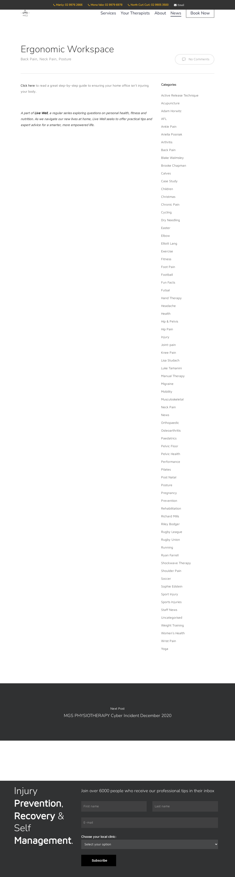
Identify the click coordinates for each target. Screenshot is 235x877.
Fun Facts (168, 282)
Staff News (169, 610)
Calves (166, 173)
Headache (168, 306)
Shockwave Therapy (176, 563)
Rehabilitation (171, 508)
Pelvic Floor (169, 446)
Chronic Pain (170, 204)
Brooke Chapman (173, 165)
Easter (165, 228)
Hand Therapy (171, 298)
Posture (65, 59)
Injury (165, 337)
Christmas (168, 197)
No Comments (194, 59)
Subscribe (99, 860)
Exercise (167, 251)
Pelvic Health (170, 454)
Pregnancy (169, 493)
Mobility (166, 391)
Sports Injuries (171, 602)
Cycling (166, 212)
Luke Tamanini (171, 368)
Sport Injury (169, 594)
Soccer (166, 578)
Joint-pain (168, 345)
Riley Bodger (170, 524)
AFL (164, 119)
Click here (28, 85)
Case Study (169, 181)
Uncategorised (171, 617)
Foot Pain (168, 267)
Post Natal (168, 477)
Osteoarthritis (171, 430)
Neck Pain (47, 59)
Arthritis (166, 142)
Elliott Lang (169, 243)
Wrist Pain (168, 641)
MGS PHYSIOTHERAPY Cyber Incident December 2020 (117, 712)
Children (167, 189)
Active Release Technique (180, 95)
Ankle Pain (168, 126)
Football (167, 274)
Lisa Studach (170, 360)
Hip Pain (167, 329)
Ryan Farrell (170, 555)
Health (166, 313)
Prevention (169, 500)
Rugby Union (170, 539)
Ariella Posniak (171, 134)
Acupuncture (170, 103)
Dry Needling (170, 220)
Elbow (165, 235)
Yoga (164, 649)
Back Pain (29, 59)
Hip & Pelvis (169, 321)
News (165, 415)
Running (167, 547)
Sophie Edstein (171, 586)
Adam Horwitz (171, 111)
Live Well (41, 113)
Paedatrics (168, 438)
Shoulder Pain (171, 571)
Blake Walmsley (172, 158)
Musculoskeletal (172, 399)
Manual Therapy (173, 376)
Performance (170, 461)
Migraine (167, 384)
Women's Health (173, 633)
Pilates (166, 469)
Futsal (165, 290)
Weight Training (172, 625)
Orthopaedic (170, 423)
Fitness (166, 259)
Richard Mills (170, 516)
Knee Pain (168, 352)
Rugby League (171, 532)
